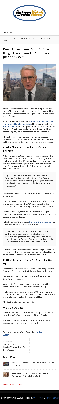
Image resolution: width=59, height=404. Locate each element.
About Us (8, 32)
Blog (17, 32)
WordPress (38, 397)
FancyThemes (52, 397)
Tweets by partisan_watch (12, 384)
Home (4, 39)
